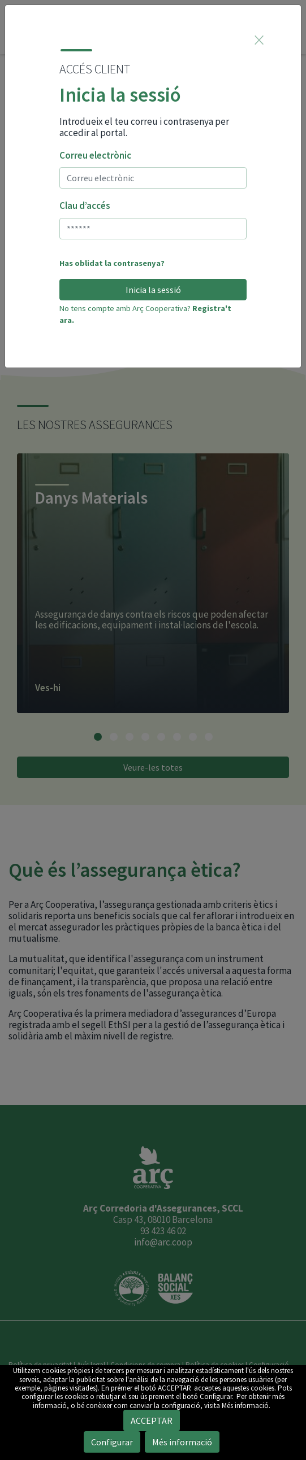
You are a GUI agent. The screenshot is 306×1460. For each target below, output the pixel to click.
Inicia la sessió (153, 289)
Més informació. (246, 1405)
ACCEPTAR (174, 1388)
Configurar (112, 1442)
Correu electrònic (95, 155)
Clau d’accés (84, 205)
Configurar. (217, 1396)
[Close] (259, 39)
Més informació (182, 1442)
